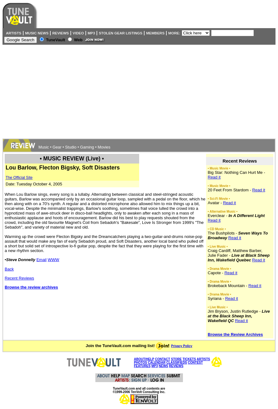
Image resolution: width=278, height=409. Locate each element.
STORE (176, 359)
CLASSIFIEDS (176, 362)
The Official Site (19, 177)
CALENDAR (156, 362)
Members (155, 33)
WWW (53, 259)
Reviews (60, 33)
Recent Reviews (19, 278)
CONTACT (162, 359)
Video (78, 33)
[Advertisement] (139, 91)
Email (41, 259)
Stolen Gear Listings (120, 33)
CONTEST (195, 362)
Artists (12, 33)
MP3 (91, 33)
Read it (214, 177)
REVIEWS (176, 366)
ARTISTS (203, 359)
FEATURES (142, 366)
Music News (36, 33)
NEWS (163, 366)
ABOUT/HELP (144, 359)
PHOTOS (140, 362)
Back (9, 269)
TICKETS (189, 359)
